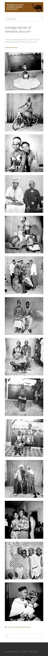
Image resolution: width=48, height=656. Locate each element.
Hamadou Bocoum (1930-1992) (25, 39)
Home (7, 39)
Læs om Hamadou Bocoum (18, 627)
